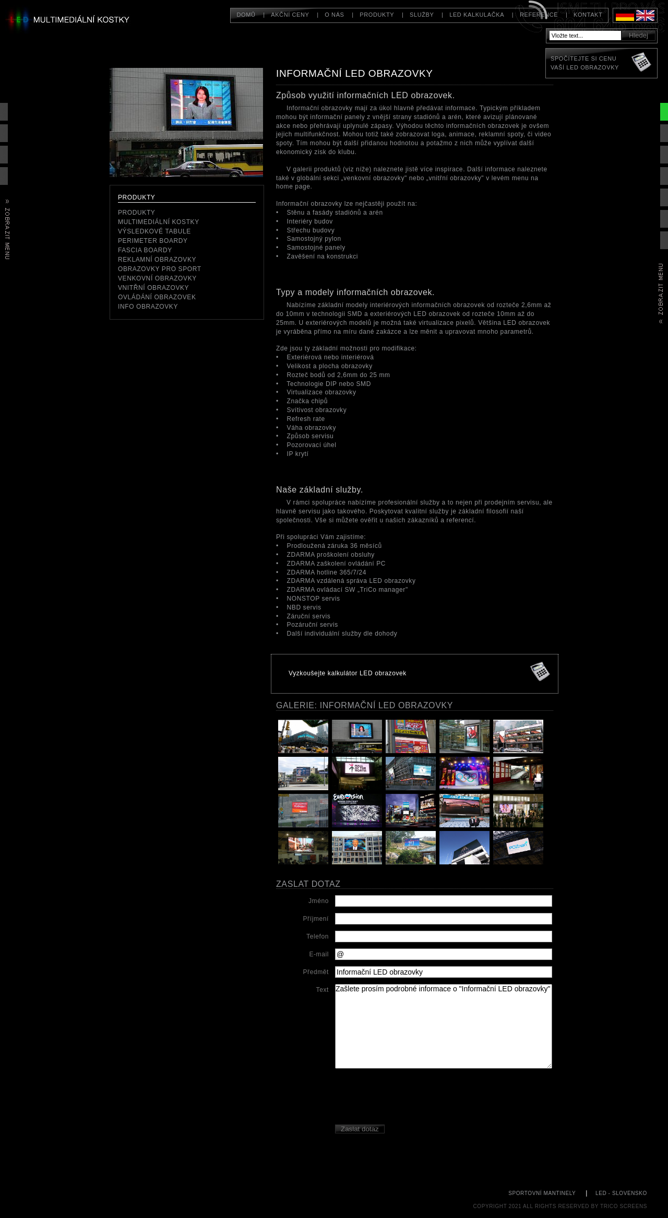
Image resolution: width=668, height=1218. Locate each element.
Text (322, 989)
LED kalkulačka (476, 14)
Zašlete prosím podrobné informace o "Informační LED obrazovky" (443, 1026)
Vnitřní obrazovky (153, 287)
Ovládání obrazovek (157, 297)
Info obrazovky (148, 306)
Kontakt (588, 14)
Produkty (377, 14)
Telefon (317, 936)
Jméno (318, 901)
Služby (422, 14)
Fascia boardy (145, 250)
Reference (539, 14)
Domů (245, 14)
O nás (334, 14)
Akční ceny (290, 14)
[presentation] (414, 1098)
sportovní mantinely (542, 1193)
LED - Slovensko (621, 1193)
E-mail (319, 954)
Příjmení (316, 918)
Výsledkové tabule (154, 231)
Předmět (316, 972)
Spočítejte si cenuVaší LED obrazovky (585, 63)
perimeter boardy (153, 240)
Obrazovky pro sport (159, 269)
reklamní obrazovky (157, 259)
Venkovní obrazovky (157, 278)
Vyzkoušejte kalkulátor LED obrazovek (348, 673)
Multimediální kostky (158, 222)
